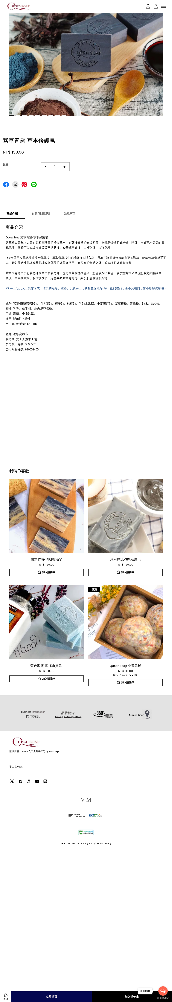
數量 (5, 164)
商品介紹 (12, 213)
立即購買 (51, 996)
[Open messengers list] (163, 991)
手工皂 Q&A (15, 766)
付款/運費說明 (41, 213)
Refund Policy (104, 843)
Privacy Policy (88, 843)
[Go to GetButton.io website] (163, 998)
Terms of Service (70, 843)
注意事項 (69, 213)
